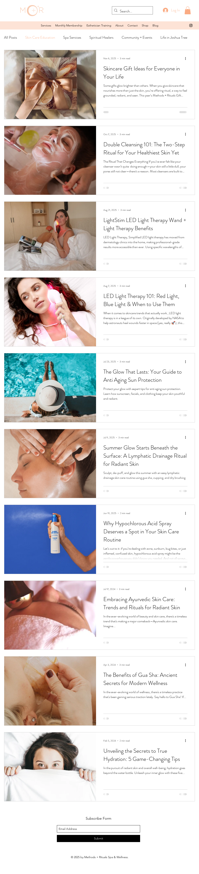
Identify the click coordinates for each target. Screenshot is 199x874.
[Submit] (98, 838)
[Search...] (132, 11)
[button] (46, 25)
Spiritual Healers (101, 37)
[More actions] (186, 58)
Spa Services (72, 37)
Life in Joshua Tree (173, 37)
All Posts (10, 37)
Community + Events (137, 37)
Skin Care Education (40, 37)
